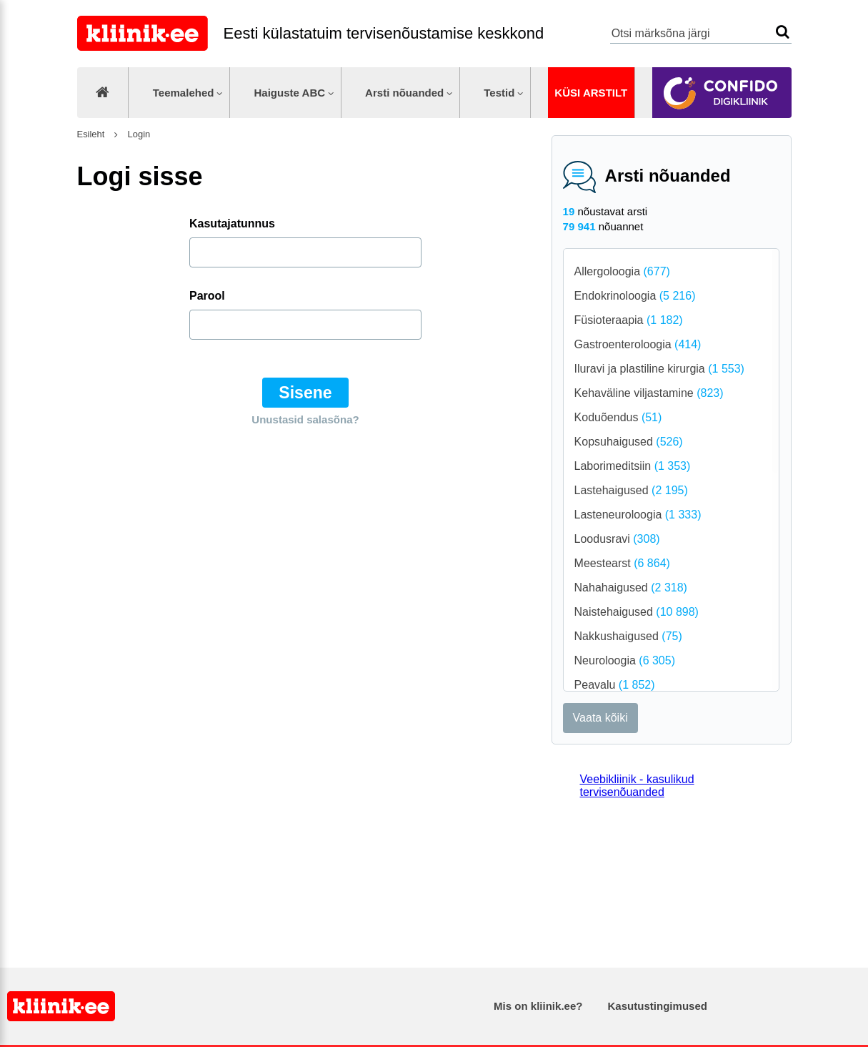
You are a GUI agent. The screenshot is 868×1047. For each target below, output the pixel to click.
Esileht (91, 134)
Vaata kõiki (600, 718)
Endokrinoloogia (635, 296)
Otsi (783, 32)
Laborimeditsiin (632, 466)
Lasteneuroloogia (638, 514)
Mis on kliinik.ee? (538, 1006)
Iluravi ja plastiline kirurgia (659, 369)
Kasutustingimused (657, 1006)
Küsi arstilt (590, 93)
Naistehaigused (636, 612)
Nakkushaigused (628, 636)
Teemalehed (183, 93)
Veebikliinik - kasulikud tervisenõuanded (637, 785)
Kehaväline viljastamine (649, 393)
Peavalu (614, 685)
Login (137, 134)
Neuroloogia (624, 660)
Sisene (305, 392)
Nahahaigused (630, 587)
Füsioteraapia (628, 320)
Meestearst (622, 563)
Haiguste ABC (289, 93)
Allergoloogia (622, 271)
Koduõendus (618, 417)
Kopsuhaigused (628, 442)
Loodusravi (617, 539)
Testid (499, 93)
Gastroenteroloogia (638, 344)
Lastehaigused (631, 490)
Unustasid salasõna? (305, 419)
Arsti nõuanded (404, 93)
